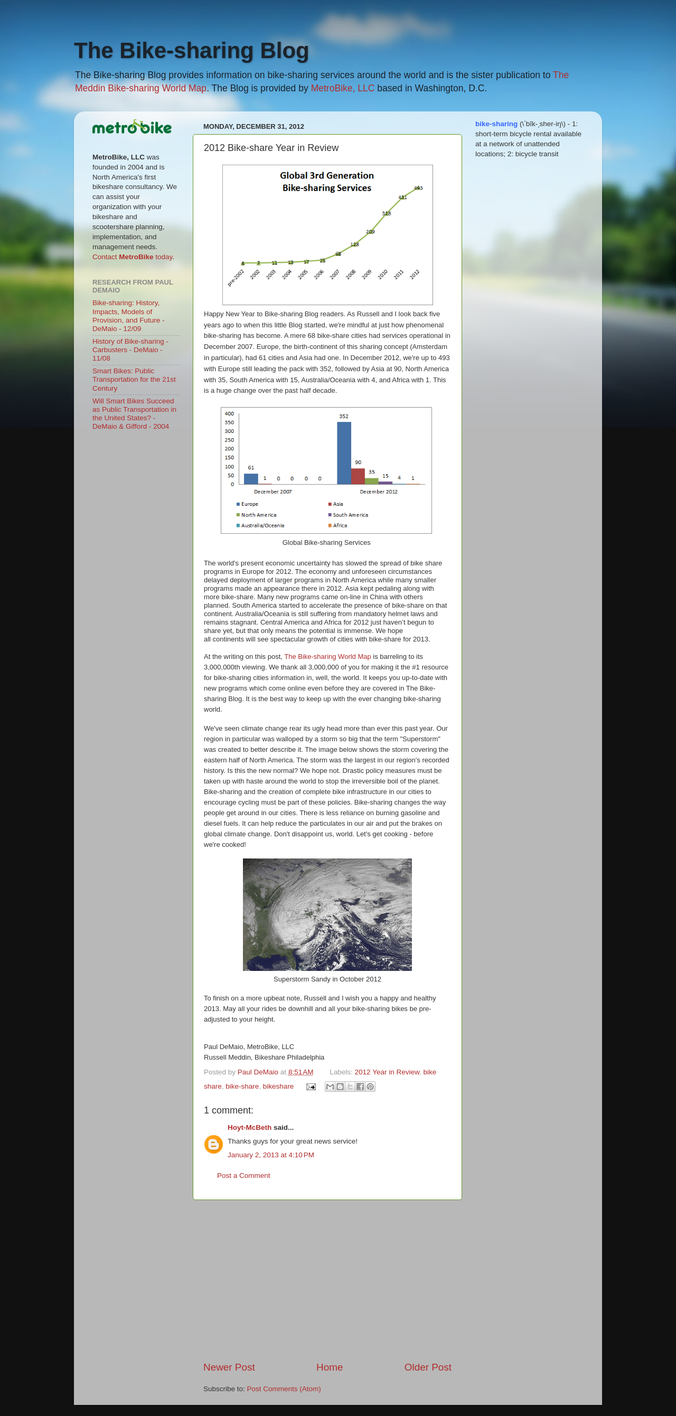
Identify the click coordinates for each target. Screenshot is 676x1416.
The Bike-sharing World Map (327, 656)
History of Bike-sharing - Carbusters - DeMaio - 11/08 (130, 349)
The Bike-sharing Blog (191, 50)
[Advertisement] (327, 1280)
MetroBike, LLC (343, 88)
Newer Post (229, 1367)
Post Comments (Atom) (284, 1389)
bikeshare (278, 1086)
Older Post (428, 1367)
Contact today (132, 257)
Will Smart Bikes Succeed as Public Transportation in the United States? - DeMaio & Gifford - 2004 (134, 414)
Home (329, 1367)
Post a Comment (243, 1175)
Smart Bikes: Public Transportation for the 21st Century (134, 379)
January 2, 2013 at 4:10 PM (271, 1155)
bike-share (242, 1086)
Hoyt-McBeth (249, 1127)
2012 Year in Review (387, 1072)
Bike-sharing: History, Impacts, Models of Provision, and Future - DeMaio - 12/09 (128, 316)
